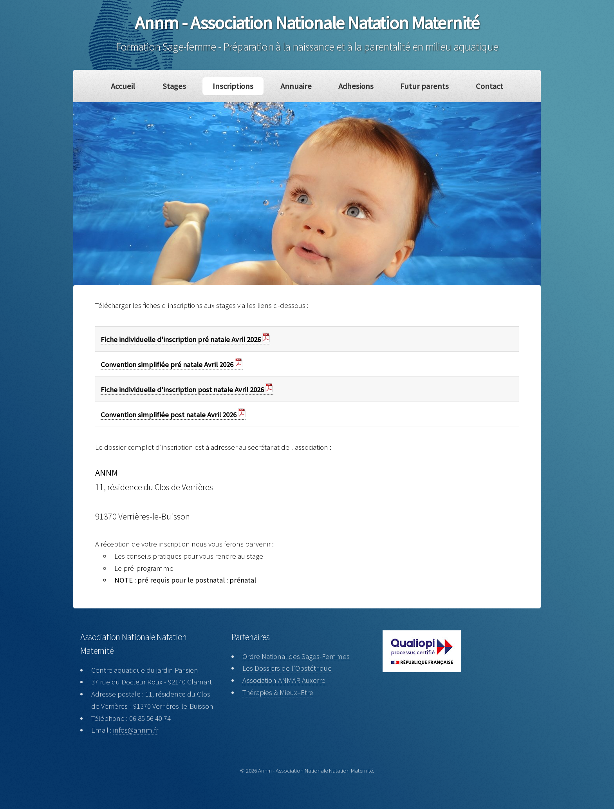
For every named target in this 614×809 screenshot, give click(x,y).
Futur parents (424, 86)
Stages (174, 86)
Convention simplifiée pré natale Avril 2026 (172, 364)
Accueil (123, 86)
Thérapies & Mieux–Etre (277, 692)
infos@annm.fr (135, 730)
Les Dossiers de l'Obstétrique (287, 668)
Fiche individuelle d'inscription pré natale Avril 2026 (185, 339)
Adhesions (356, 86)
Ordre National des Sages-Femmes (296, 656)
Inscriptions (233, 86)
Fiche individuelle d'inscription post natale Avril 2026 (187, 389)
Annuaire (296, 86)
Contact (489, 86)
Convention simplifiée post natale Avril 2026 (173, 414)
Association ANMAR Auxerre (283, 680)
